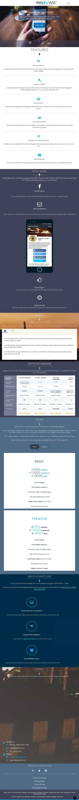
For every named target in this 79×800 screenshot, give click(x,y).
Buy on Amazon (24, 413)
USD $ (44, 447)
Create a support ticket (18, 757)
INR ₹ (35, 447)
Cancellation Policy (39, 788)
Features (39, 25)
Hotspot (12, 331)
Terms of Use (39, 784)
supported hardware (29, 639)
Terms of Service (39, 778)
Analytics (5, 331)
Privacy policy (39, 781)
